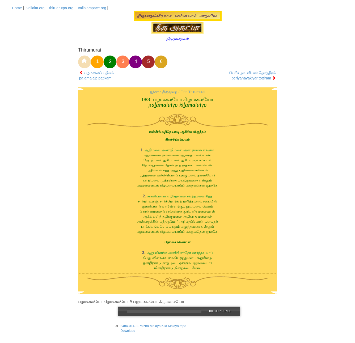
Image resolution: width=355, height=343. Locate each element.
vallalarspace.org (92, 8)
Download (128, 331)
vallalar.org (36, 8)
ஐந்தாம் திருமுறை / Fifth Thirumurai (177, 92)
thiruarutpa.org (61, 8)
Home (17, 8)
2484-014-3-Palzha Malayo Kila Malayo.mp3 (153, 326)
